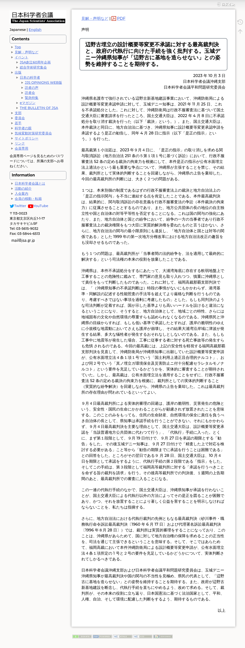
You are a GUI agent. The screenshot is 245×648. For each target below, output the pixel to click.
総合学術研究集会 (33, 67)
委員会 (20, 118)
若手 (18, 123)
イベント (21, 57)
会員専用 (21, 148)
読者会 (30, 93)
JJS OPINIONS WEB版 (43, 82)
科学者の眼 (23, 128)
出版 (18, 72)
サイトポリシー (26, 138)
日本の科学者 (30, 77)
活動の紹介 (23, 188)
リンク (20, 143)
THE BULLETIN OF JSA (39, 108)
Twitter (18, 206)
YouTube (38, 206)
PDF (121, 18)
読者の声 (31, 87)
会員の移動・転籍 (28, 198)
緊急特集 (31, 98)
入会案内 (21, 193)
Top (18, 47)
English (35, 30)
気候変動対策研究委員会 (33, 133)
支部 (18, 113)
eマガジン (27, 103)
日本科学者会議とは (30, 183)
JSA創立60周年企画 (35, 62)
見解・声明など (26, 52)
